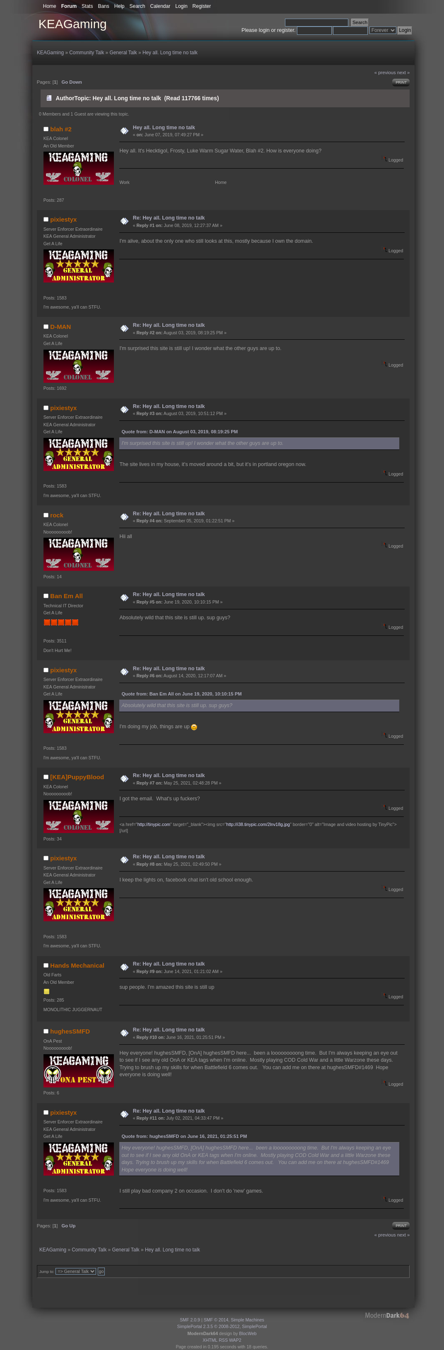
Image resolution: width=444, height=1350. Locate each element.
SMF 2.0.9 (190, 1319)
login (264, 30)
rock (56, 515)
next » (403, 72)
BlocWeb (247, 1333)
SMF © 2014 (216, 1319)
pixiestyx (63, 219)
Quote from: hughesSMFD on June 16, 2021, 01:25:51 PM (184, 1136)
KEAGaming (73, 24)
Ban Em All (66, 595)
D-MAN (60, 326)
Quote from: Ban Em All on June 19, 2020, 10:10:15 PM (181, 693)
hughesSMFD (70, 1031)
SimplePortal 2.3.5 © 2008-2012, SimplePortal (222, 1326)
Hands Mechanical (77, 965)
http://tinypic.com (154, 824)
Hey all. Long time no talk (164, 127)
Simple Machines (247, 1319)
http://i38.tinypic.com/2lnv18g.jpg (258, 824)
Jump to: (47, 1271)
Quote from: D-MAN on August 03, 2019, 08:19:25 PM (179, 431)
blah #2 (61, 129)
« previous (385, 72)
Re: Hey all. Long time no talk (169, 218)
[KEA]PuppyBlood (77, 776)
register (285, 30)
